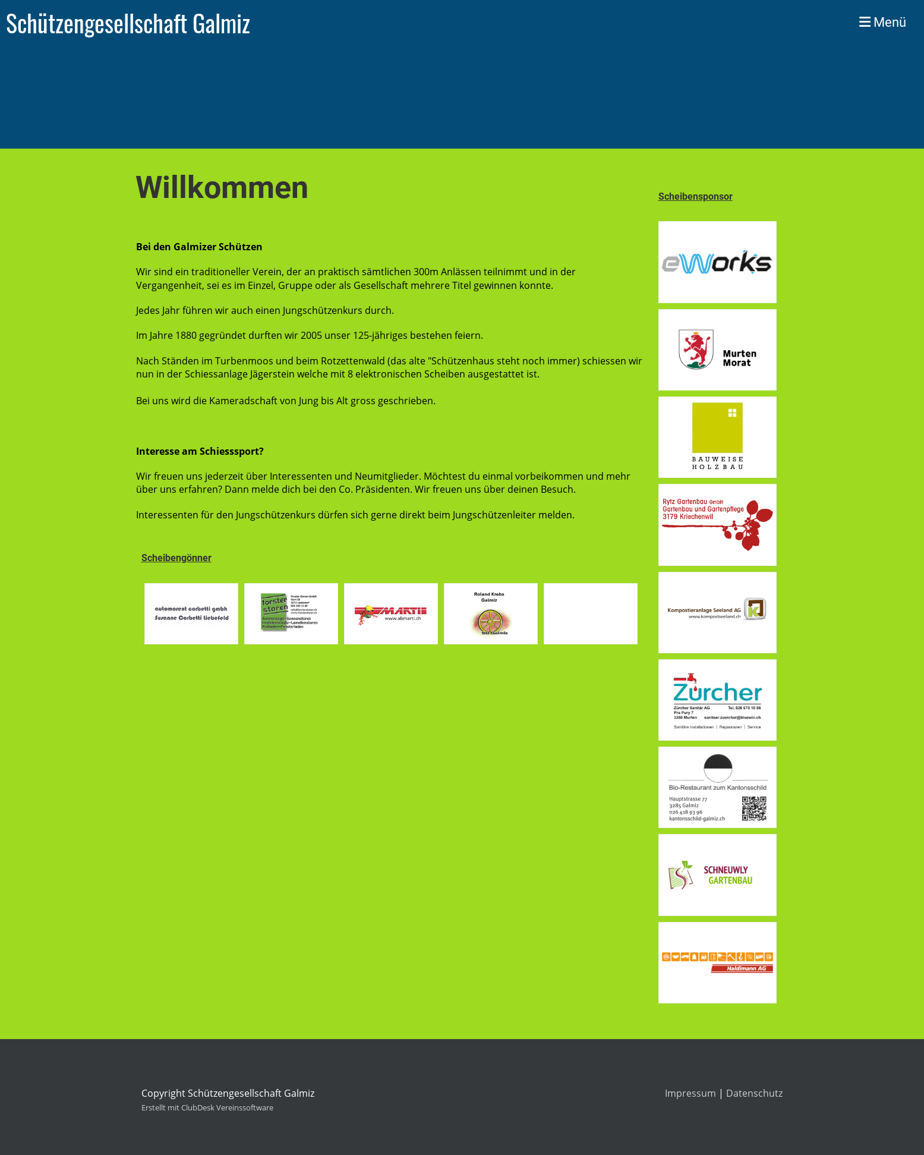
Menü (882, 22)
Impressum (690, 1093)
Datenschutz (754, 1093)
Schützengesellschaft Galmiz (128, 22)
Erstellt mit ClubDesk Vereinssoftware (207, 1107)
